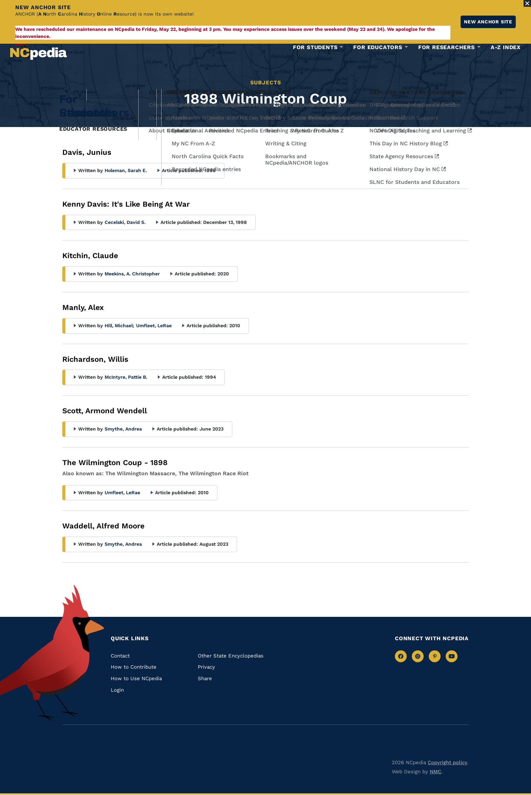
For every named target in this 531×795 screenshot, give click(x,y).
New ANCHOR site (488, 21)
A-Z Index (506, 47)
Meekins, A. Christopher (132, 273)
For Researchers (446, 47)
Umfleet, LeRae (154, 325)
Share (205, 678)
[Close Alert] (527, 3)
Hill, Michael (119, 325)
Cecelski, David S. (125, 222)
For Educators (377, 47)
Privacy (206, 667)
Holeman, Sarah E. (126, 170)
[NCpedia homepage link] (38, 45)
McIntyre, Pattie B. (126, 377)
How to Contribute (133, 667)
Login (117, 690)
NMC (435, 772)
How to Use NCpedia (136, 678)
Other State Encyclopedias (230, 656)
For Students (315, 47)
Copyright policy (447, 762)
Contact (120, 656)
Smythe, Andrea (123, 429)
